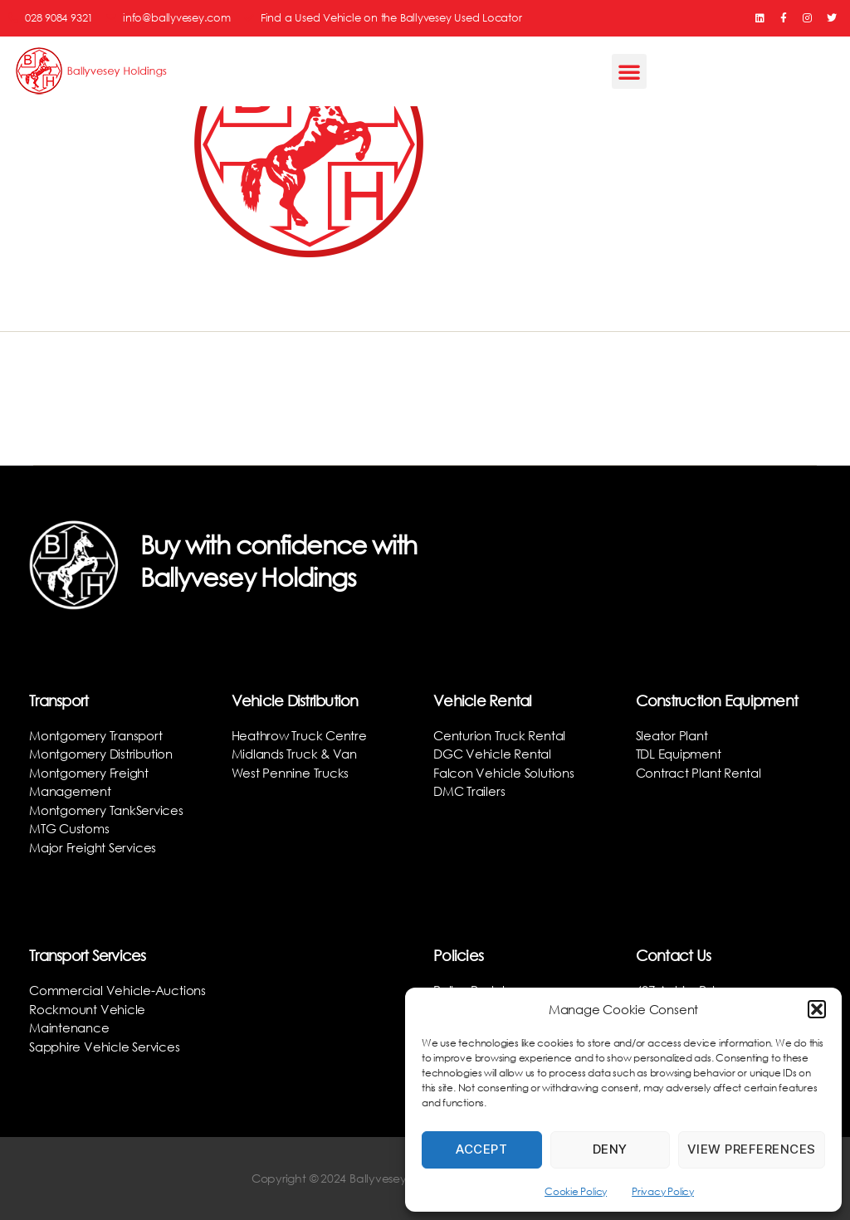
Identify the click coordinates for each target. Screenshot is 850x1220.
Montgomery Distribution (101, 753)
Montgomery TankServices (106, 810)
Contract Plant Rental (698, 772)
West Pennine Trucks (290, 772)
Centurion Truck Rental (499, 735)
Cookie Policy (576, 1191)
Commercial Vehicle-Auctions (117, 990)
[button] (816, 1009)
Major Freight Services (92, 847)
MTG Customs (69, 828)
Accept (481, 1149)
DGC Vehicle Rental (492, 753)
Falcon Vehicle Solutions (503, 772)
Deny (610, 1149)
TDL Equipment (678, 753)
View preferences (751, 1149)
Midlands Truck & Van (295, 753)
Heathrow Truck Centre (299, 735)
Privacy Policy (663, 1191)
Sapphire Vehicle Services (104, 1046)
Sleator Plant (672, 735)
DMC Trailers (469, 791)
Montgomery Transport (96, 735)
